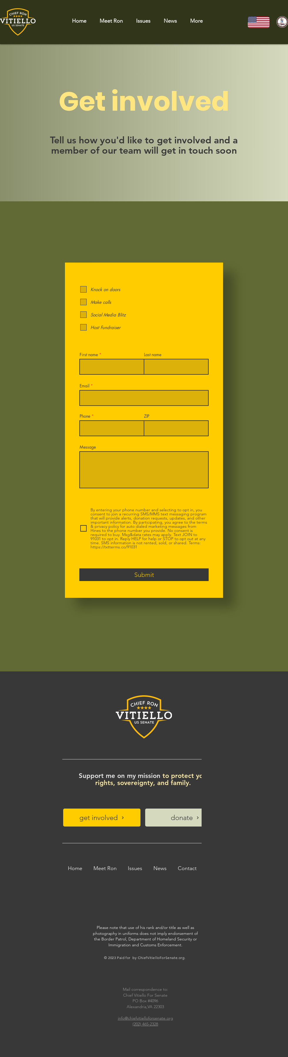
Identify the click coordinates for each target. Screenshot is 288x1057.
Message (88, 447)
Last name (152, 355)
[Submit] (144, 574)
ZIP (146, 416)
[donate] (185, 818)
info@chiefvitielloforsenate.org (145, 1018)
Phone (85, 416)
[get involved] (101, 818)
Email (84, 386)
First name (89, 355)
